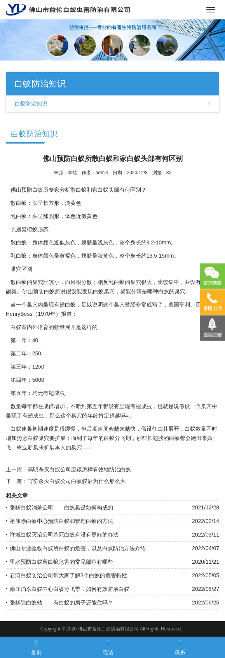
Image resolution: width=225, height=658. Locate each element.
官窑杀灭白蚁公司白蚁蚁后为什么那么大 (77, 481)
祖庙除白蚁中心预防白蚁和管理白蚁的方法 (61, 521)
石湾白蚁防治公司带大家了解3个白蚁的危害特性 (68, 575)
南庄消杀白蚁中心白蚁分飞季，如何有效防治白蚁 (69, 589)
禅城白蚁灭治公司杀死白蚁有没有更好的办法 (64, 535)
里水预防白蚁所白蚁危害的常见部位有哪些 (61, 562)
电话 (108, 647)
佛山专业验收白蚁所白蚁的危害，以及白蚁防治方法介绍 (78, 548)
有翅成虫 (141, 406)
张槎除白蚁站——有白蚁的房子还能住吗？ (61, 602)
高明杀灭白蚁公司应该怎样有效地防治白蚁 (79, 469)
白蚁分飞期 (117, 438)
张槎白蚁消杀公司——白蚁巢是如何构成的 (61, 507)
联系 (180, 647)
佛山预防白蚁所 (29, 190)
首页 (36, 647)
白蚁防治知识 (31, 103)
